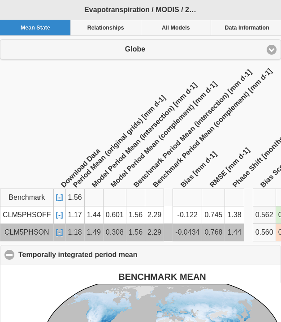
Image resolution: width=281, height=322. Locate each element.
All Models (176, 28)
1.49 (94, 232)
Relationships (105, 28)
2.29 (154, 215)
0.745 (213, 215)
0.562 (264, 215)
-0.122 (187, 215)
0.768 (213, 232)
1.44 (94, 215)
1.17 (75, 215)
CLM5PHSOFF (27, 215)
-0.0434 (187, 232)
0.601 (115, 215)
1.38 (234, 215)
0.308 (115, 232)
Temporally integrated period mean (121, 254)
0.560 (264, 232)
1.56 (136, 215)
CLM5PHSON (26, 232)
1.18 (75, 232)
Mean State (35, 28)
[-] (59, 197)
